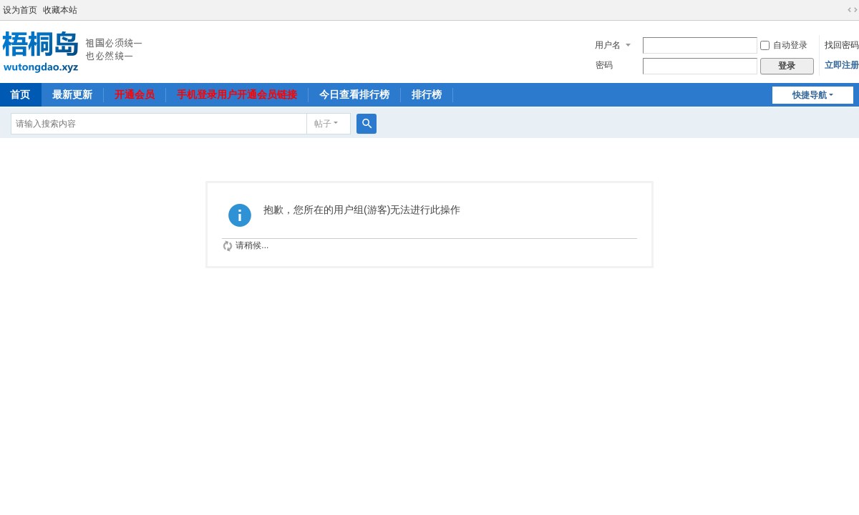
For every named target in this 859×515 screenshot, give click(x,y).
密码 (604, 65)
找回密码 (842, 45)
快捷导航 (809, 95)
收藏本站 (60, 10)
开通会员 (135, 94)
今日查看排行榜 (354, 94)
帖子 (322, 124)
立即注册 (842, 65)
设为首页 (20, 10)
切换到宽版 (852, 10)
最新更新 (72, 94)
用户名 (608, 45)
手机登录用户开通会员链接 (237, 94)
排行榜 (427, 94)
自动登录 (783, 45)
